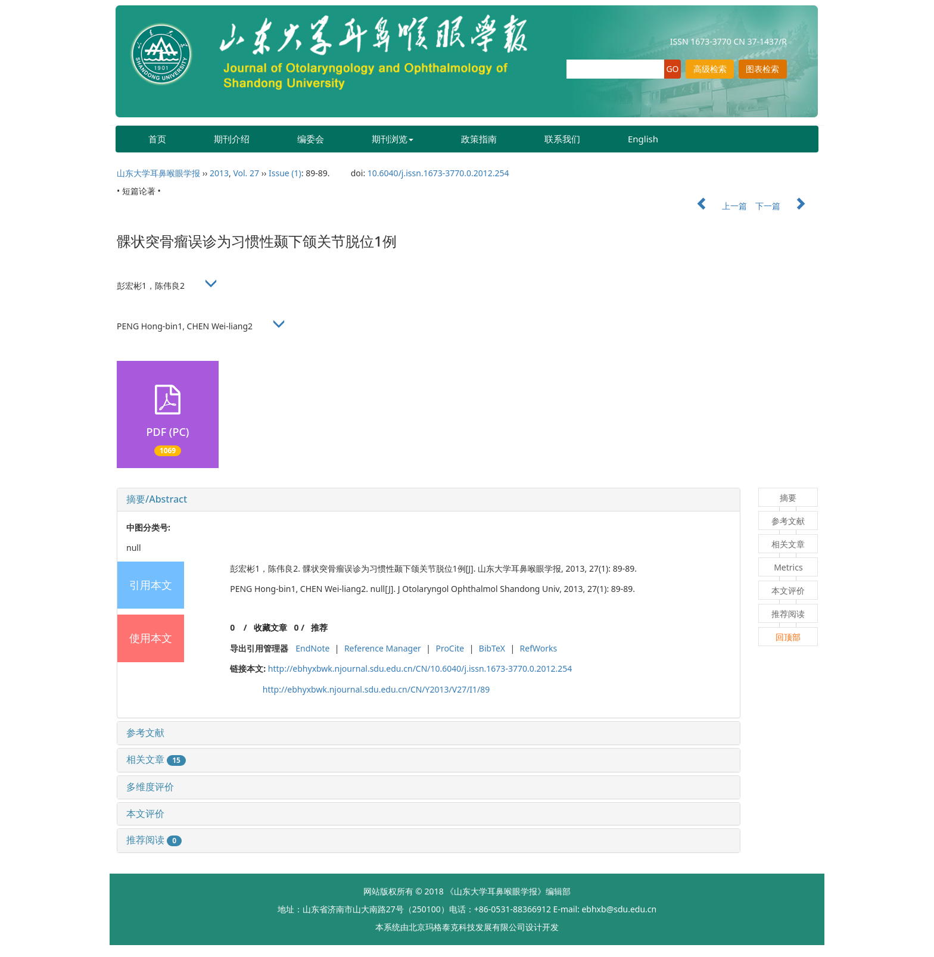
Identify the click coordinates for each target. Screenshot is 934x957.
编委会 (310, 139)
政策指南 (479, 139)
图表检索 (762, 68)
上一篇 (716, 205)
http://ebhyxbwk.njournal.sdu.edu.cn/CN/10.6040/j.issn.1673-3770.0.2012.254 (420, 668)
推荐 (319, 627)
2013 (219, 173)
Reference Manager (382, 648)
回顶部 (788, 637)
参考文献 (145, 732)
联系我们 (562, 139)
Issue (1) (285, 173)
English (643, 139)
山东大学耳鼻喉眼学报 (158, 173)
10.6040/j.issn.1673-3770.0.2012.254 (438, 173)
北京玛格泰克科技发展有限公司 (467, 927)
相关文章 (156, 759)
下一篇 (786, 205)
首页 (157, 139)
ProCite (449, 648)
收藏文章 (270, 627)
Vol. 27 (246, 173)
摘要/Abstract (156, 499)
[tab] (428, 499)
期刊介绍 (232, 139)
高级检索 (710, 68)
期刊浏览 (392, 139)
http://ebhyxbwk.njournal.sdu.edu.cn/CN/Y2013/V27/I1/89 (376, 689)
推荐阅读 (154, 839)
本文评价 (145, 813)
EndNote (312, 648)
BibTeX (492, 648)
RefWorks (539, 648)
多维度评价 (150, 786)
